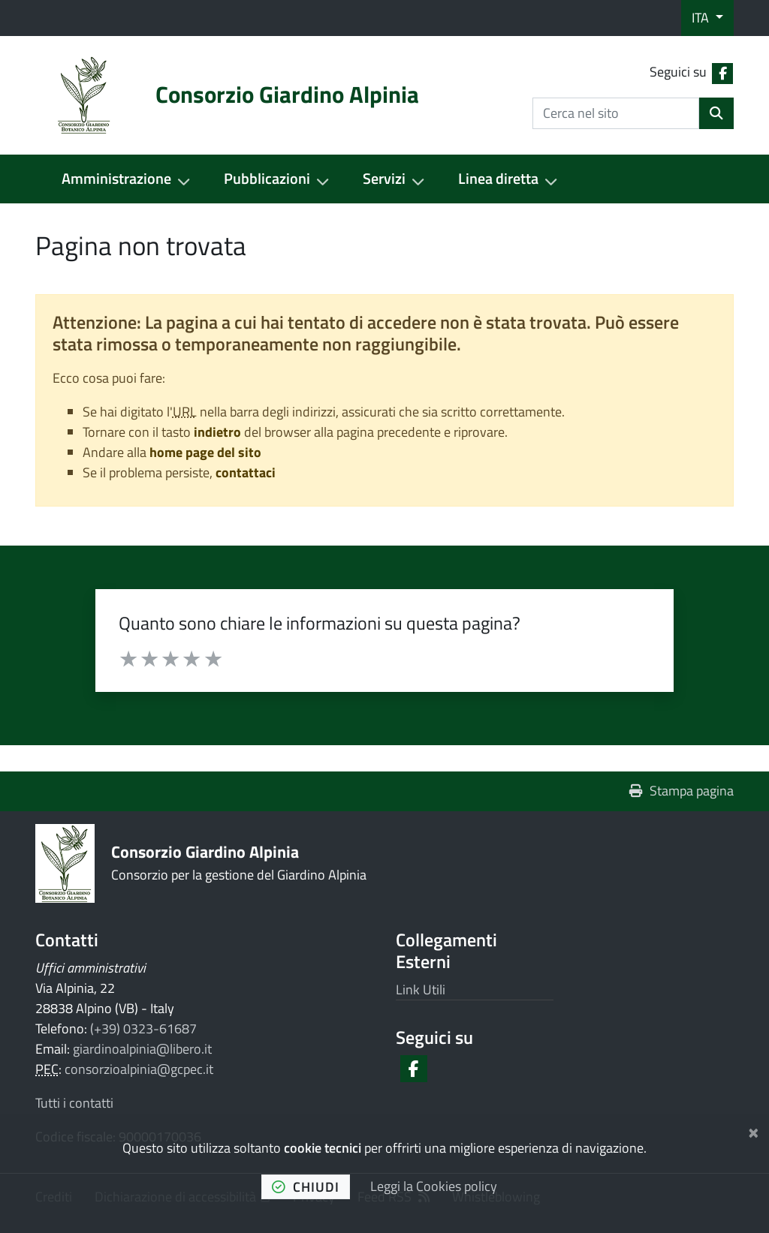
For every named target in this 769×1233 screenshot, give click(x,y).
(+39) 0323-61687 (143, 1028)
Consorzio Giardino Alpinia (205, 851)
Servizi (384, 178)
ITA (702, 18)
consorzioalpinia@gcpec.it (139, 1069)
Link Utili (420, 989)
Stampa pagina (681, 790)
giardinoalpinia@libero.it (142, 1049)
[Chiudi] (753, 1130)
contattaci (246, 472)
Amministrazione (116, 178)
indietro (217, 432)
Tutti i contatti (74, 1103)
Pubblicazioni (267, 178)
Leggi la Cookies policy (433, 1186)
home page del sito (205, 452)
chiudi (305, 1187)
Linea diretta (498, 178)
